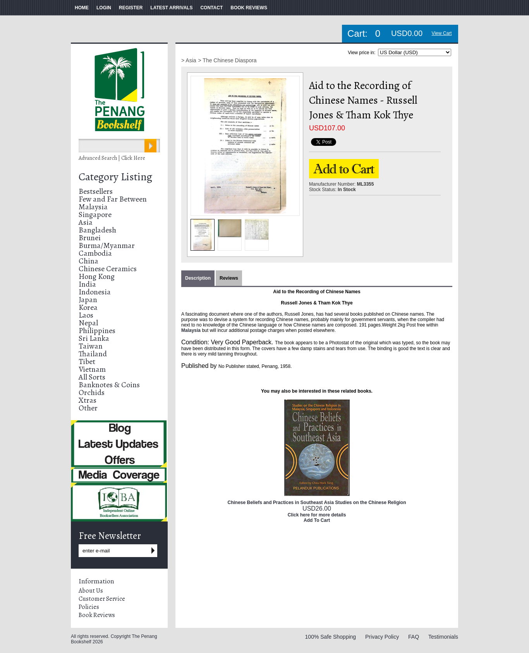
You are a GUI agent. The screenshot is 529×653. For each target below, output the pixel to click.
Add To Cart (317, 520)
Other (88, 408)
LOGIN (103, 7)
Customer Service (102, 599)
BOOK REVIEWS (248, 7)
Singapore (95, 214)
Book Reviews (97, 615)
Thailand (93, 354)
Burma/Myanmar (107, 245)
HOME (82, 7)
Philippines (97, 330)
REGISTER (131, 7)
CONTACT (211, 7)
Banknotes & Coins (109, 384)
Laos (86, 315)
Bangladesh (97, 230)
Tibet (87, 361)
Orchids (92, 392)
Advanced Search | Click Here (112, 158)
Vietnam (92, 369)
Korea (88, 307)
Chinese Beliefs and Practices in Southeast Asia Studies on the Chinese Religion (316, 502)
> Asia (188, 60)
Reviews (229, 278)
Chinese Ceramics (108, 268)
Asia (86, 222)
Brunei (90, 237)
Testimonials (443, 637)
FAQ (413, 637)
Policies (89, 607)
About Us (91, 590)
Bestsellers (96, 191)
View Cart (442, 33)
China (88, 261)
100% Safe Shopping (330, 637)
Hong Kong (97, 276)
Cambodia (95, 253)
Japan (88, 299)
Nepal (88, 323)
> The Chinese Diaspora (227, 60)
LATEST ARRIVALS (171, 7)
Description (198, 278)
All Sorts (92, 377)
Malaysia (93, 207)
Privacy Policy (382, 637)
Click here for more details (317, 515)
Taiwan (91, 346)
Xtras (87, 400)
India (87, 284)
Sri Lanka (94, 338)
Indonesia (95, 292)
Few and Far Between (113, 199)
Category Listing (115, 176)
